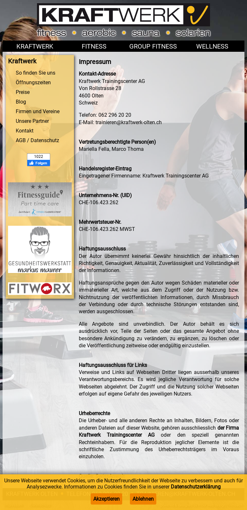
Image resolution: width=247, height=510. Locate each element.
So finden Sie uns (35, 73)
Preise (23, 92)
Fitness (94, 46)
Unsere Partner (32, 121)
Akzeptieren (106, 499)
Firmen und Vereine (37, 111)
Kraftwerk (34, 46)
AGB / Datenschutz (37, 140)
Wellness (212, 46)
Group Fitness (153, 46)
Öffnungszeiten (33, 82)
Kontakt (24, 131)
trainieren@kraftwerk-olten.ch (129, 122)
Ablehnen (143, 499)
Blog (21, 102)
